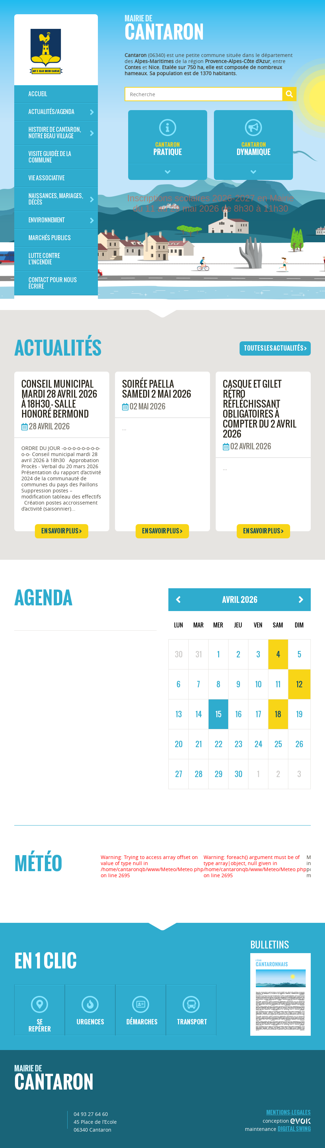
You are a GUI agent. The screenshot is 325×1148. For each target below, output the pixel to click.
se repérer (39, 1014)
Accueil (37, 94)
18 (278, 714)
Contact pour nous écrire (52, 283)
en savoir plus (61, 531)
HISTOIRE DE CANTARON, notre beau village (61, 132)
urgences (90, 1011)
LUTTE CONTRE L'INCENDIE (44, 259)
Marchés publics (49, 238)
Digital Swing (294, 1128)
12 (299, 684)
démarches (141, 1011)
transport (192, 1011)
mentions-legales (288, 1112)
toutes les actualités (275, 348)
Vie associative (46, 178)
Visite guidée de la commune (49, 157)
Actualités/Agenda (61, 112)
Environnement (61, 220)
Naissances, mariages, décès (61, 199)
